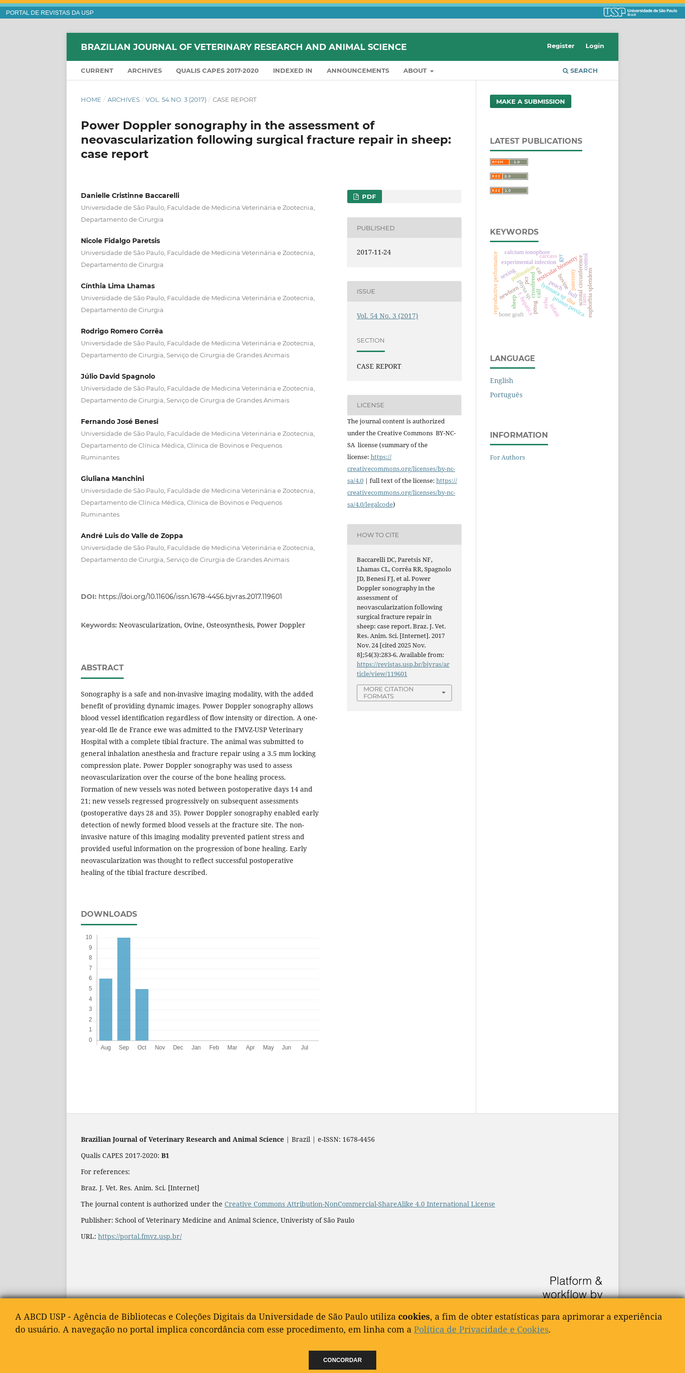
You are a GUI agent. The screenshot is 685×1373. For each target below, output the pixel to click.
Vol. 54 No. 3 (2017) (176, 99)
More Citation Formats (388, 692)
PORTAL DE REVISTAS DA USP (50, 13)
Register (561, 45)
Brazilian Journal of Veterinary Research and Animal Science (244, 46)
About (416, 70)
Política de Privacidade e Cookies (481, 1329)
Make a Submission (530, 101)
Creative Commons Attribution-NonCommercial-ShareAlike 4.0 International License (360, 1203)
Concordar (342, 1360)
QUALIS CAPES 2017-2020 (217, 70)
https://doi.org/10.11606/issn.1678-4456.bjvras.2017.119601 (190, 596)
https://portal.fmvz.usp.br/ (140, 1236)
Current (97, 70)
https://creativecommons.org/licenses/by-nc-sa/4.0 (401, 468)
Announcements (358, 70)
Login (595, 45)
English (501, 380)
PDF (368, 196)
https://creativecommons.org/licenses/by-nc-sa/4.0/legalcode (402, 492)
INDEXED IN (293, 70)
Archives (144, 70)
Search (580, 70)
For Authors (507, 457)
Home (91, 99)
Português (506, 394)
